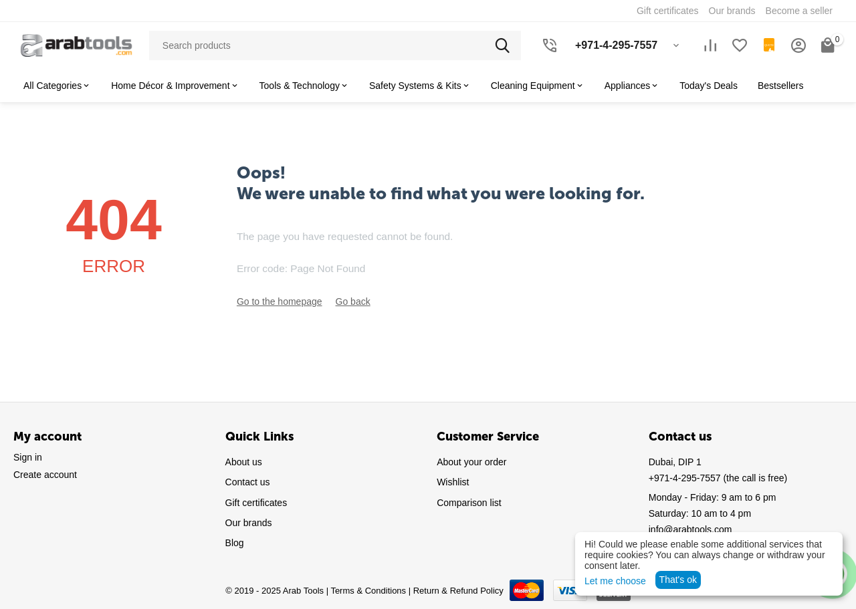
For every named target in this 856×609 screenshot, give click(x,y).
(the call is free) (718, 478)
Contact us (247, 482)
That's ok (678, 579)
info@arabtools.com (690, 529)
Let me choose (615, 581)
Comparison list (469, 502)
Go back (353, 301)
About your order (471, 462)
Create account (45, 474)
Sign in (27, 457)
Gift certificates (256, 502)
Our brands (248, 522)
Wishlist (453, 482)
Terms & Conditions (368, 591)
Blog (234, 542)
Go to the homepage (279, 301)
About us (243, 462)
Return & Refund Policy (458, 591)
